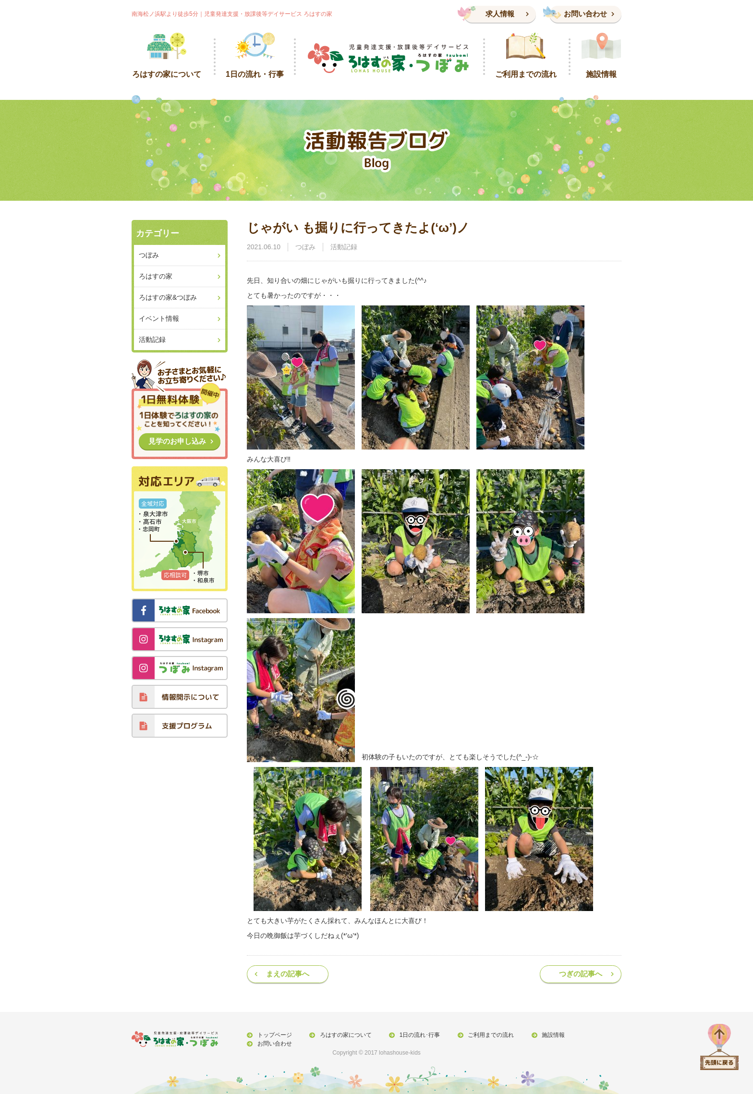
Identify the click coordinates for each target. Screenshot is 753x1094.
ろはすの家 (155, 276)
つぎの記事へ (580, 974)
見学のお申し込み (177, 441)
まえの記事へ (287, 974)
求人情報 (500, 14)
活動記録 (343, 247)
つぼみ (305, 247)
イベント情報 (159, 318)
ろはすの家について (343, 1035)
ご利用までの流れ (486, 1035)
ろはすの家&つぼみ (168, 297)
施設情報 (547, 1035)
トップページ (273, 1035)
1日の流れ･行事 (416, 1035)
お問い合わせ (585, 14)
